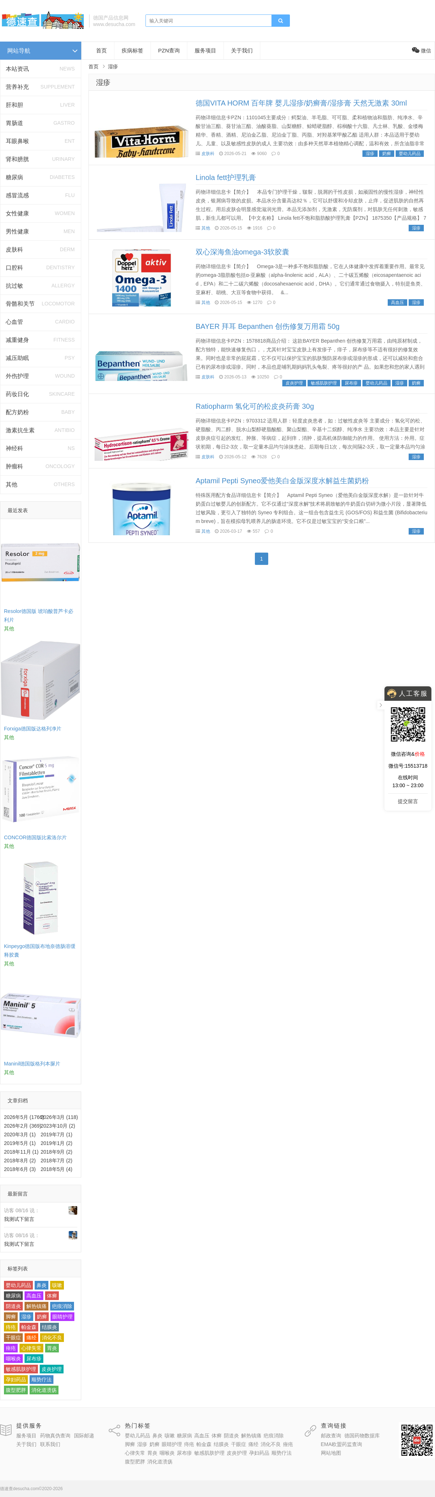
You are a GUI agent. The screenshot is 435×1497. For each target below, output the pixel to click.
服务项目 (205, 50)
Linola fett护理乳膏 (226, 177)
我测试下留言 (19, 1219)
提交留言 (408, 801)
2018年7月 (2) (57, 1160)
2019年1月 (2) (57, 1143)
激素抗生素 (20, 430)
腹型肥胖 (16, 1390)
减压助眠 (17, 358)
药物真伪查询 (55, 1435)
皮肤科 (14, 249)
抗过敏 (14, 286)
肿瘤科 (14, 466)
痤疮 (11, 1348)
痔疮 (11, 1327)
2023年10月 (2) (58, 1126)
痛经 (31, 1338)
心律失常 (31, 1348)
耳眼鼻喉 (17, 141)
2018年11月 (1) (21, 1152)
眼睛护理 (62, 1317)
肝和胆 (14, 105)
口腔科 (14, 268)
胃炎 (52, 1348)
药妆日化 (17, 394)
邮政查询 (331, 1435)
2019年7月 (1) (57, 1134)
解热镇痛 (36, 1306)
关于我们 (242, 50)
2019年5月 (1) (20, 1143)
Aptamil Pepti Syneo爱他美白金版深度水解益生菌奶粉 (282, 481)
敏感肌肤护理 (21, 1369)
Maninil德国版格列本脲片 (32, 1064)
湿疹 (26, 1317)
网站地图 (331, 1453)
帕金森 (28, 1327)
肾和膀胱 (17, 159)
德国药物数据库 (362, 1435)
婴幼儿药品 (18, 1285)
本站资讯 (17, 69)
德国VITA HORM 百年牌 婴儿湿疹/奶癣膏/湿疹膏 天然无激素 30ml (301, 103)
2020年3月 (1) (20, 1134)
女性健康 (17, 213)
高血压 (34, 1296)
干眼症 (13, 1338)
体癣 (52, 1296)
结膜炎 (49, 1327)
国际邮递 (84, 1435)
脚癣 (11, 1317)
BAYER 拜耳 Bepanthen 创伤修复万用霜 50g (268, 326)
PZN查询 (169, 50)
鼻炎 (41, 1285)
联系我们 (50, 1444)
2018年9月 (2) (57, 1152)
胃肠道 (14, 123)
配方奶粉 (17, 412)
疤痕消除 (62, 1306)
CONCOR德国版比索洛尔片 (35, 837)
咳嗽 (57, 1285)
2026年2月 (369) (23, 1126)
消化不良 (52, 1338)
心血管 (14, 322)
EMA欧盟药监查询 (341, 1444)
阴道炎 (13, 1306)
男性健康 (17, 231)
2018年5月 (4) (57, 1169)
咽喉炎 (13, 1358)
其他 (11, 484)
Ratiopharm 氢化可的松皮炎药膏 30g (255, 406)
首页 (101, 50)
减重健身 (17, 340)
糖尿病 (14, 177)
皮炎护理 (52, 1369)
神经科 (14, 448)
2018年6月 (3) (20, 1169)
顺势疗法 (41, 1379)
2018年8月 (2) (20, 1160)
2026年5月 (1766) (24, 1117)
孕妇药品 (16, 1379)
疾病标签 (132, 50)
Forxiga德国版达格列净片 (32, 729)
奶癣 (42, 1317)
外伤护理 (17, 376)
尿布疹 (34, 1358)
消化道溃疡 (44, 1390)
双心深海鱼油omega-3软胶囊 (242, 252)
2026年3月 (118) (59, 1117)
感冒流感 (17, 195)
